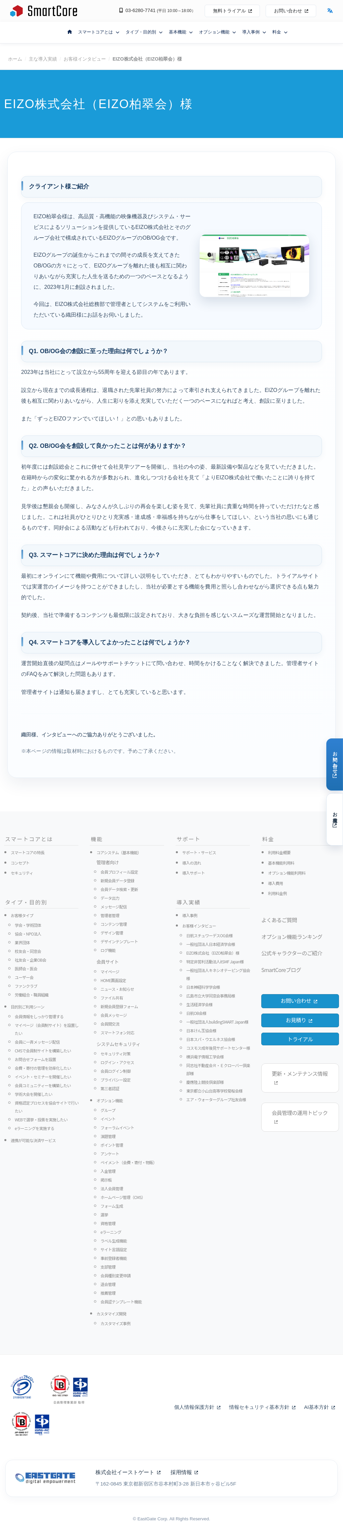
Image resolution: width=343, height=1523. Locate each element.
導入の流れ (191, 863)
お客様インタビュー (85, 59)
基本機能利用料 (281, 863)
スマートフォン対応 (117, 1032)
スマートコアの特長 (27, 852)
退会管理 (108, 1284)
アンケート (109, 1153)
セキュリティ (22, 873)
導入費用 (275, 883)
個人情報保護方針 (197, 1407)
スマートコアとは (99, 32)
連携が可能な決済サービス (33, 1140)
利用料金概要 (279, 852)
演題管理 (108, 1136)
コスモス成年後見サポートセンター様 (218, 1048)
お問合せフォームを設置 (35, 1059)
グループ (107, 1110)
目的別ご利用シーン (27, 1007)
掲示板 (106, 1180)
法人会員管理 (111, 1188)
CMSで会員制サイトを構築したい (43, 1050)
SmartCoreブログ (281, 970)
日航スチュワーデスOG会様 (209, 935)
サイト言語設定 (113, 1249)
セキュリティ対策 (115, 1053)
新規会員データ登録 (117, 880)
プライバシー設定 (115, 1080)
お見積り (299, 1020)
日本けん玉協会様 (201, 1030)
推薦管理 (108, 1293)
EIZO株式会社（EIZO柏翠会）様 (212, 953)
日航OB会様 (196, 1013)
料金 (280, 32)
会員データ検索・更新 (119, 889)
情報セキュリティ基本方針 (262, 1407)
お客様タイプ (22, 915)
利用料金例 (277, 893)
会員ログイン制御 (115, 1071)
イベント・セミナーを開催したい (43, 1076)
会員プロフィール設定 (119, 872)
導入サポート (193, 873)
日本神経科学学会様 (203, 987)
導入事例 (254, 32)
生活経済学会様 (199, 1004)
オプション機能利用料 (286, 873)
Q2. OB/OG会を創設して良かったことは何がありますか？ (107, 446)
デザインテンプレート (119, 941)
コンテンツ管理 (113, 924)
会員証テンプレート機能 (121, 1301)
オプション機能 (217, 32)
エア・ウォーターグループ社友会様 (216, 1099)
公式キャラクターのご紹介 (291, 953)
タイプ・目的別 (144, 32)
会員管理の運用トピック (300, 1116)
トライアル (300, 1039)
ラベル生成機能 (113, 1241)
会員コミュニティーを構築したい (43, 1085)
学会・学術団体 (28, 925)
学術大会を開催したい (33, 1094)
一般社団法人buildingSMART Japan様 (217, 1022)
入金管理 (108, 1171)
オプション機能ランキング (291, 937)
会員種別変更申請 (115, 1275)
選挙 (104, 1214)
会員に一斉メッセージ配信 (37, 1042)
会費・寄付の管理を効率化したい (43, 1068)
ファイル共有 (111, 997)
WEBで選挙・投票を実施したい (41, 1119)
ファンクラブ (26, 986)
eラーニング (110, 1232)
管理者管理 (109, 915)
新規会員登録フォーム (119, 1006)
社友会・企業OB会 (30, 960)
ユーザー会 (24, 977)
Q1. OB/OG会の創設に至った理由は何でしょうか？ (98, 351)
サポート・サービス (199, 852)
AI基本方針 (319, 1407)
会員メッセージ (113, 1015)
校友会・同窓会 (28, 951)
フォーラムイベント (117, 1127)
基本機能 (181, 32)
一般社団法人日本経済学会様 (210, 944)
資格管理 (108, 1223)
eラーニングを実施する (34, 1128)
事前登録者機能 (113, 1258)
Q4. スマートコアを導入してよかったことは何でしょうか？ (110, 642)
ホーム (15, 59)
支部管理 (108, 1267)
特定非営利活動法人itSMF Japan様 (215, 961)
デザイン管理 (111, 933)
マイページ (109, 971)
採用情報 (184, 1472)
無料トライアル (232, 10)
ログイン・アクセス (117, 1062)
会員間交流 (109, 1024)
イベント (108, 1119)
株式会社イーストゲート (127, 1472)
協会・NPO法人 (28, 934)
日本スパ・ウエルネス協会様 (210, 1039)
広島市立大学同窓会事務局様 (210, 995)
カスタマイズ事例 (115, 1323)
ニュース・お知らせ (117, 989)
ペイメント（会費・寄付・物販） (128, 1162)
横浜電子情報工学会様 (205, 1056)
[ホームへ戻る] (69, 31)
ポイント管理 (111, 1145)
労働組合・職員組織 (32, 994)
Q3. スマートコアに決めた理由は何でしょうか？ (94, 555)
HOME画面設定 (113, 980)
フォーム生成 (111, 1206)
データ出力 (109, 898)
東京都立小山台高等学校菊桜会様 (214, 1091)
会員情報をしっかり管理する (39, 1016)
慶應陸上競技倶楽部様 (205, 1082)
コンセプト (20, 863)
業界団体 (22, 942)
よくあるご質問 (279, 920)
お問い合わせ (291, 10)
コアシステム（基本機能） (118, 852)
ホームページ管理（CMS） (122, 1197)
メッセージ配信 (113, 906)
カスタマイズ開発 (111, 1313)
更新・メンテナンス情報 (300, 1077)
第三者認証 (109, 1088)
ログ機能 (108, 950)
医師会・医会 (26, 968)
